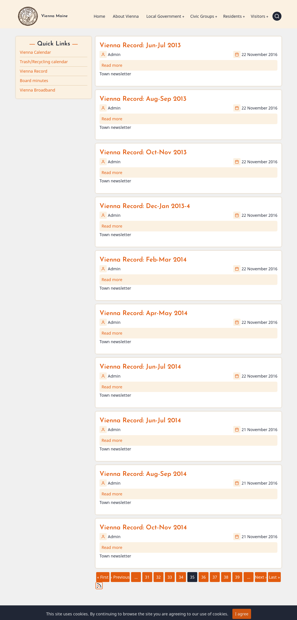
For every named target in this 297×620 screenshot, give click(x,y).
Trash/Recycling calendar (44, 61)
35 (192, 577)
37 (214, 576)
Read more (112, 65)
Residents (232, 16)
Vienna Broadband (37, 90)
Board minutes (34, 80)
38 (226, 576)
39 (237, 576)
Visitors (258, 16)
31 (147, 576)
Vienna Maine (54, 16)
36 (203, 576)
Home (99, 16)
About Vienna (126, 16)
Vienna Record (33, 71)
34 (181, 576)
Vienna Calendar (35, 52)
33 (169, 576)
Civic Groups (202, 16)
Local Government (163, 16)
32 (158, 576)
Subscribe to (99, 585)
